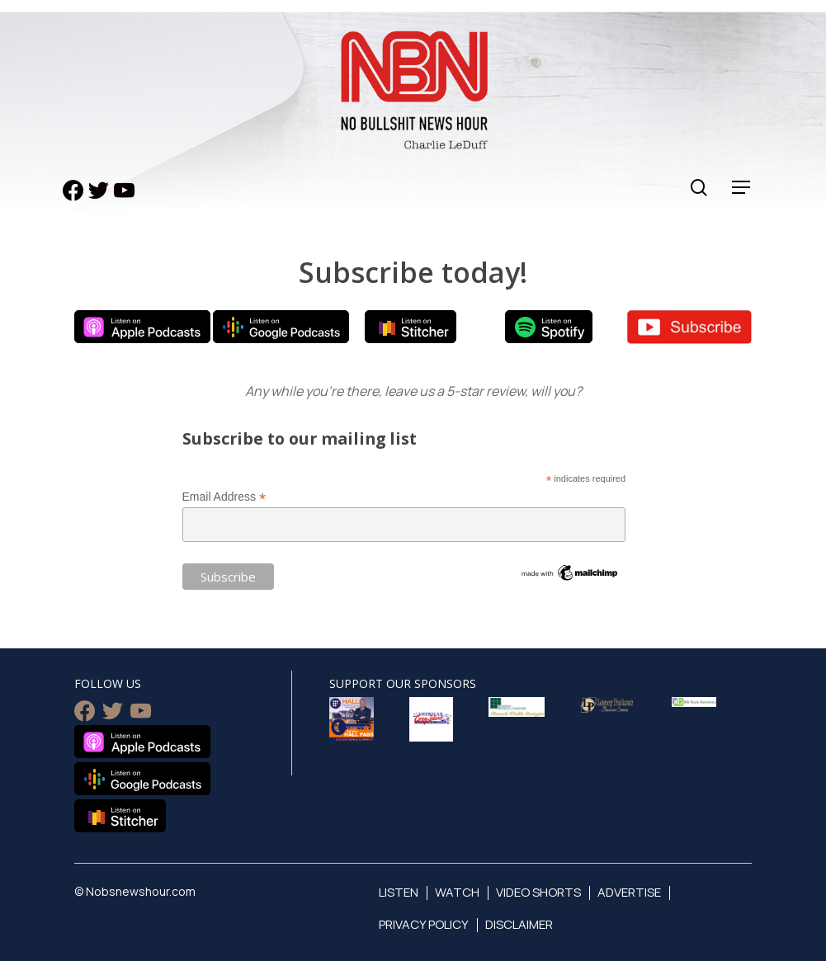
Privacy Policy (424, 924)
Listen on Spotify (548, 326)
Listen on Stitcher (410, 326)
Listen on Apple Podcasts (142, 326)
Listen (398, 892)
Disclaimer (519, 924)
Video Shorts (538, 892)
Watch (457, 892)
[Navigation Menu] (742, 187)
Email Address (224, 497)
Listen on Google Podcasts (281, 326)
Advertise (629, 892)
